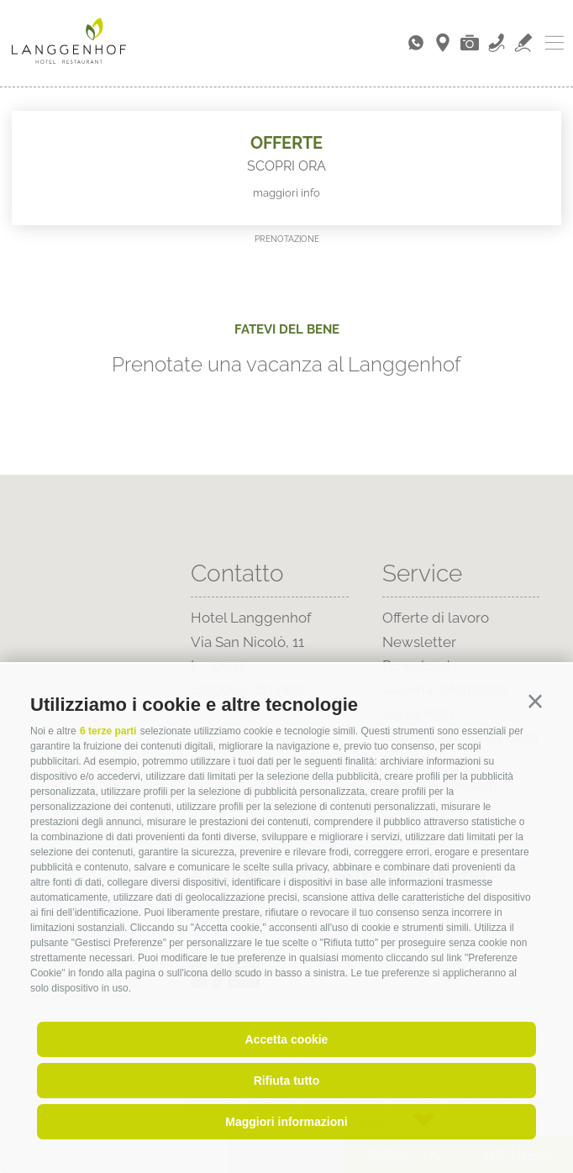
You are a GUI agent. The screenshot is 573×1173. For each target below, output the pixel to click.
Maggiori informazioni (286, 1121)
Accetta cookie (287, 1039)
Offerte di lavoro (435, 617)
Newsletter (419, 642)
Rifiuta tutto (287, 1080)
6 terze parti (108, 731)
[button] (535, 701)
